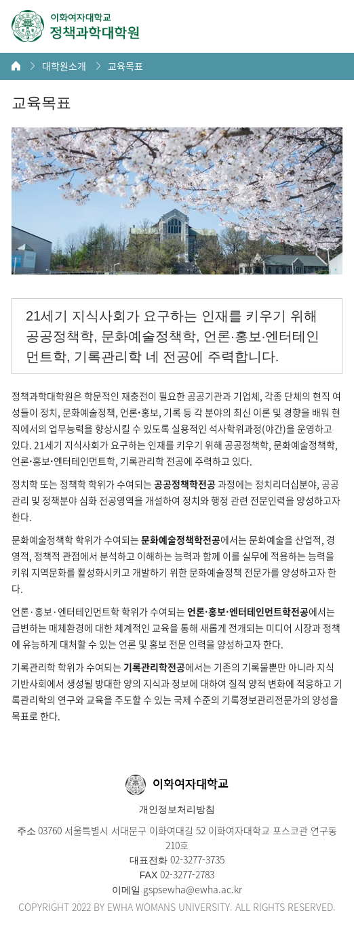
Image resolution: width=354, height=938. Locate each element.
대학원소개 (64, 66)
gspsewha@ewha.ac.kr (191, 889)
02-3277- (186, 859)
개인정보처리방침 (177, 809)
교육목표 (125, 66)
